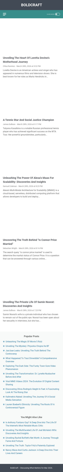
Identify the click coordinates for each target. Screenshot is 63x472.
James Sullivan (9, 124)
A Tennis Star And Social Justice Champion (28, 119)
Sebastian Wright (10, 248)
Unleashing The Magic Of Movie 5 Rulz (24, 341)
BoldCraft (31, 5)
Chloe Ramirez (9, 66)
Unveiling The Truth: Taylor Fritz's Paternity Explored (30, 445)
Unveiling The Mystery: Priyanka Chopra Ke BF (27, 346)
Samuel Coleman (10, 186)
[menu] (6, 14)
